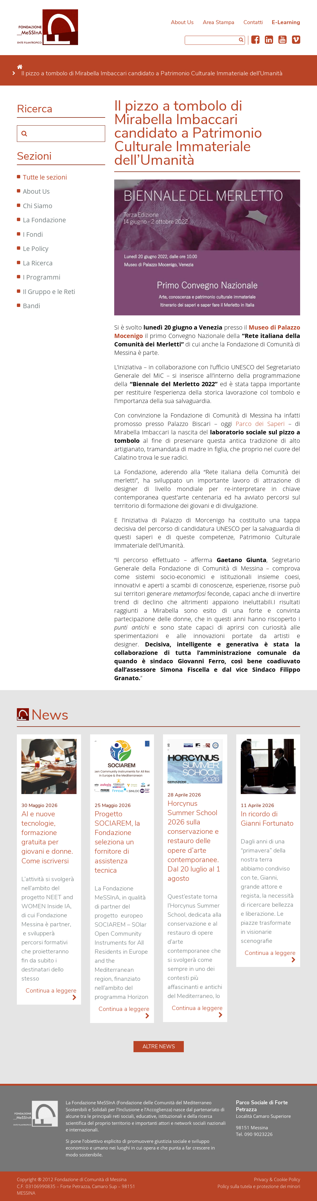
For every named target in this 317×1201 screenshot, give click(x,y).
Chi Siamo (37, 206)
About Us (182, 22)
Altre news (159, 1046)
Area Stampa (218, 22)
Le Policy (36, 248)
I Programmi (41, 277)
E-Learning (286, 22)
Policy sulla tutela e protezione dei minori (259, 1186)
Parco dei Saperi (260, 424)
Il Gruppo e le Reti (49, 291)
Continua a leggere (51, 994)
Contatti (253, 22)
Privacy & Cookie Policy (277, 1179)
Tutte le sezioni (45, 177)
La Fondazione (44, 220)
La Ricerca (38, 263)
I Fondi (33, 234)
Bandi (31, 306)
